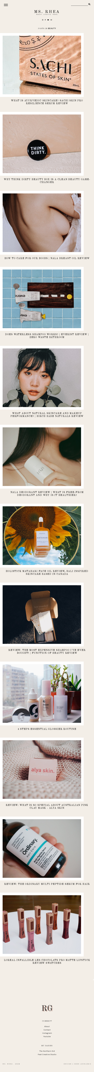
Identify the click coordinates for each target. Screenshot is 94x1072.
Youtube (47, 1036)
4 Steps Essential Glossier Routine (47, 729)
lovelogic (85, 1064)
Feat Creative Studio (47, 1054)
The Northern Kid (47, 1051)
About (47, 1026)
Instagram (47, 1033)
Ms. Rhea (47, 12)
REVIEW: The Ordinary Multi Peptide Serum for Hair (47, 884)
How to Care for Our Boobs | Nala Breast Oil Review (47, 258)
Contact (47, 1030)
